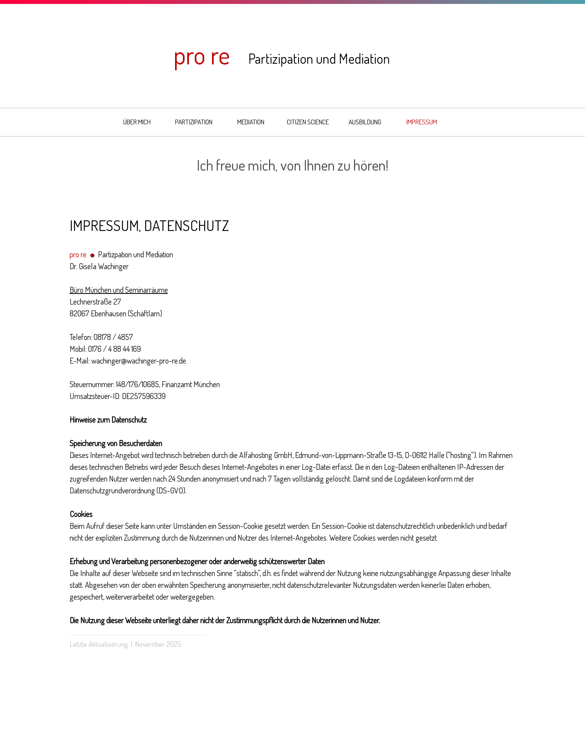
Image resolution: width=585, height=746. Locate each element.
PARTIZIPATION (193, 121)
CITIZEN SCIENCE (308, 121)
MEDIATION (250, 121)
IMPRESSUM (421, 121)
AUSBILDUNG (365, 121)
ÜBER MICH (137, 121)
